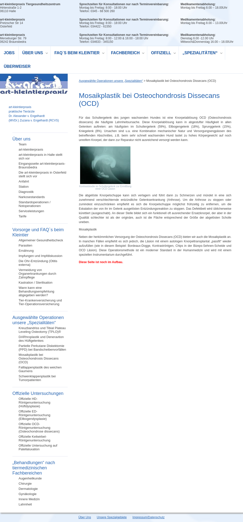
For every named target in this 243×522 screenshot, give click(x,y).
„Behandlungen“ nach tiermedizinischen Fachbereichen (33, 468)
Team (23, 144)
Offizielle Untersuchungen (37, 393)
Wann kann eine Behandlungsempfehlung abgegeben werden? (36, 291)
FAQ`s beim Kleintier (78, 53)
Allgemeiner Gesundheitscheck (41, 240)
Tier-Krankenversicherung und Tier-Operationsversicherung (40, 302)
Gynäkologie (27, 494)
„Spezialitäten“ (201, 53)
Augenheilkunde (30, 478)
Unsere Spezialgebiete (112, 517)
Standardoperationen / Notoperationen (35, 204)
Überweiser (17, 66)
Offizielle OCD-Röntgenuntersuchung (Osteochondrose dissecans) (39, 427)
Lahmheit (25, 504)
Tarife (23, 216)
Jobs (9, 53)
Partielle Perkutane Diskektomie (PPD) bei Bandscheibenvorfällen (42, 347)
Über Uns (84, 517)
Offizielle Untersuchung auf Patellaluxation (38, 447)
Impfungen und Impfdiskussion (40, 256)
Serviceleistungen (31, 211)
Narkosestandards (32, 197)
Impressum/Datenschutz (148, 517)
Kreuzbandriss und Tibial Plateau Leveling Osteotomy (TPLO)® (42, 330)
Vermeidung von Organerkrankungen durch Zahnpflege (37, 273)
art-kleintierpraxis (31, 149)
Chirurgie (25, 483)
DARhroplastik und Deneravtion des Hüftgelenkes (41, 338)
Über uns (33, 53)
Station (24, 186)
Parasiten (25, 245)
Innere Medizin (29, 499)
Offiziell (161, 53)
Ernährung (26, 250)
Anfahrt (24, 181)
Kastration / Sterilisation (36, 282)
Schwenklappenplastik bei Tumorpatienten (37, 378)
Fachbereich (126, 53)
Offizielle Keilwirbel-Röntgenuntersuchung (34, 438)
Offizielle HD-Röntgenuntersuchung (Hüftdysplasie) (34, 402)
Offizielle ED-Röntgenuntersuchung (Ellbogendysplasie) (34, 415)
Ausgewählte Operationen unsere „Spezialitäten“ (38, 320)
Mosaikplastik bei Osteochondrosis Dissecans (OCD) (39, 358)
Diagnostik (26, 192)
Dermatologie (28, 489)
